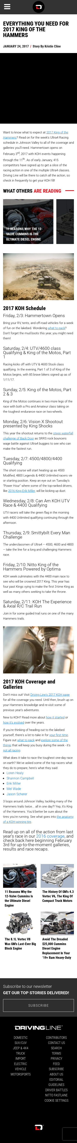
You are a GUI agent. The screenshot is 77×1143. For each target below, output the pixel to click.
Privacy (56, 1058)
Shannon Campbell (20, 778)
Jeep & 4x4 (20, 1048)
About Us (56, 1074)
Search (56, 1048)
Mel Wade (14, 788)
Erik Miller (14, 783)
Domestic (21, 1037)
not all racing (11, 750)
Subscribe (56, 1069)
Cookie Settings (56, 1100)
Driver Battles (56, 1090)
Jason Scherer (17, 794)
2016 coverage (50, 836)
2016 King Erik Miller (21, 491)
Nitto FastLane (56, 1095)
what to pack (56, 328)
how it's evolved (13, 722)
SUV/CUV (21, 1042)
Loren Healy (15, 773)
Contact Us (56, 1042)
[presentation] (65, 221)
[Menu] (7, 6)
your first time (58, 735)
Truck (20, 1053)
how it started (55, 717)
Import (20, 1058)
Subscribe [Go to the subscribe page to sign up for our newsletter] (38, 1005)
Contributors (56, 1037)
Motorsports (21, 1074)
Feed (56, 1064)
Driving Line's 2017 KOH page (50, 694)
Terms (56, 1053)
